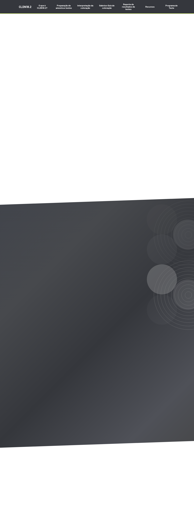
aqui (90, 506)
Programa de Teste (171, 6)
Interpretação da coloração (85, 6)
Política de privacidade (46, 499)
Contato (83, 499)
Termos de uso (68, 499)
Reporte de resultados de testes (128, 6)
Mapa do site (25, 499)
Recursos (150, 6)
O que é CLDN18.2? (42, 6)
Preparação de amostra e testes (64, 6)
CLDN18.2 (25, 6)
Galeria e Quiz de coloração (107, 6)
